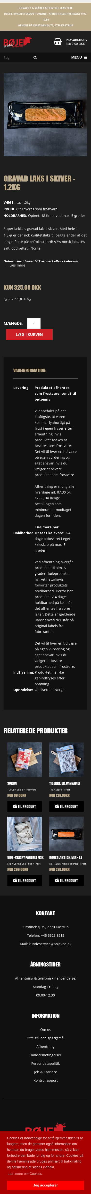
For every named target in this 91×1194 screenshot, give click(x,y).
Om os (45, 1029)
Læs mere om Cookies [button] (25, 1174)
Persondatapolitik (45, 1063)
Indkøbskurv (76, 40)
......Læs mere (14, 265)
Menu (79, 57)
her (55, 527)
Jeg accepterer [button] (45, 1185)
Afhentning (45, 1046)
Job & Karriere (45, 1072)
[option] (45, 114)
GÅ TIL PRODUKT (24, 806)
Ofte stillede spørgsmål (46, 1038)
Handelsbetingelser (45, 1055)
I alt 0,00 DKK (75, 44)
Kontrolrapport (45, 1080)
